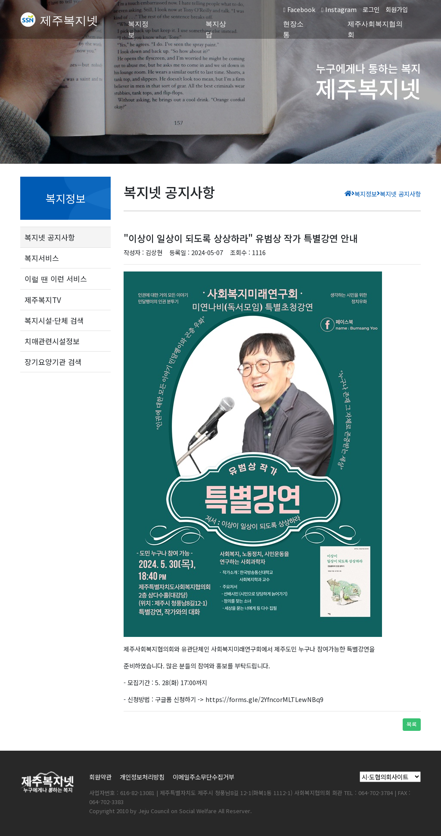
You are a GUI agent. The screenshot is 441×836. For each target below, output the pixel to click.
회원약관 (100, 776)
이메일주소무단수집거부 (203, 776)
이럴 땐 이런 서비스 (56, 278)
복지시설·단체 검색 (54, 320)
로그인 (371, 9)
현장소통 (293, 29)
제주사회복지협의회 (375, 29)
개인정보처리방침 (142, 776)
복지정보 (138, 29)
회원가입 (396, 9)
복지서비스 (42, 258)
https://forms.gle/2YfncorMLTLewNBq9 (264, 699)
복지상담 (215, 29)
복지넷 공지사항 (50, 237)
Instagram (339, 9)
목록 (412, 724)
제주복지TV (43, 299)
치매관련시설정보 (52, 341)
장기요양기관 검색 (53, 361)
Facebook (299, 9)
